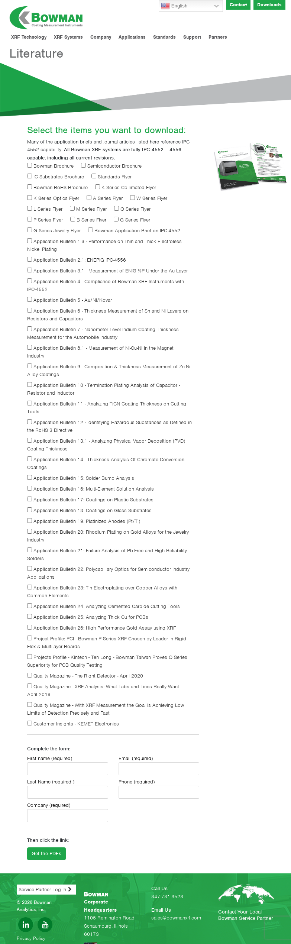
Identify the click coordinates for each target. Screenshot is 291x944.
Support (192, 37)
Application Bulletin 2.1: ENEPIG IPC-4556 (76, 260)
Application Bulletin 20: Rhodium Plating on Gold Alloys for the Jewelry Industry (108, 536)
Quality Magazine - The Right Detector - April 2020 (85, 676)
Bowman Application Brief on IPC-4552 (134, 230)
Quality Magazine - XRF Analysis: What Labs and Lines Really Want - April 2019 (104, 690)
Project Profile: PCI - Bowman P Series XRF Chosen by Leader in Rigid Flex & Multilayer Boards (106, 643)
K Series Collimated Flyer (125, 187)
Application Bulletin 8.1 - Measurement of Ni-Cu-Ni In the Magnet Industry (100, 352)
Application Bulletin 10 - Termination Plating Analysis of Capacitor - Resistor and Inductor (103, 389)
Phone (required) (159, 789)
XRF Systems (68, 37)
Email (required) (159, 765)
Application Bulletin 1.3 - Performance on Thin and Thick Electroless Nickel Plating (104, 245)
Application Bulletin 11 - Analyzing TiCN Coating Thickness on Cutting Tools (106, 408)
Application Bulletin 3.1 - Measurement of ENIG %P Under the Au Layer (107, 271)
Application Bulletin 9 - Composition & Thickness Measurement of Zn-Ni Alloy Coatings (108, 370)
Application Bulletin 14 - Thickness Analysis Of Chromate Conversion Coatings (105, 463)
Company (100, 37)
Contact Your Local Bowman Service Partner (245, 915)
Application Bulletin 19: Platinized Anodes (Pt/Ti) (83, 521)
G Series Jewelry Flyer (54, 230)
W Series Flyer (148, 198)
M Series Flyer (88, 209)
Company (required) (67, 812)
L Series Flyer (44, 209)
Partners (217, 37)
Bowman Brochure (50, 166)
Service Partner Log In (42, 889)
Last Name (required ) (67, 789)
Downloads (269, 4)
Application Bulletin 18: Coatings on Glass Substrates (89, 510)
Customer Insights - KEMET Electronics (73, 724)
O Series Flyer (132, 209)
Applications (132, 37)
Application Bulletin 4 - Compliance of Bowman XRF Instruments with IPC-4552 (105, 285)
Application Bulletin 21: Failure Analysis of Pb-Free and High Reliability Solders (107, 554)
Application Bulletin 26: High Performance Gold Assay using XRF (101, 628)
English (174, 5)
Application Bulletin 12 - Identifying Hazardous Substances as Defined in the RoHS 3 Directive (109, 426)
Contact (238, 4)
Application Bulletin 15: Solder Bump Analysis (80, 478)
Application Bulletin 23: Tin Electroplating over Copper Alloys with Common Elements (102, 592)
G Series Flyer (132, 220)
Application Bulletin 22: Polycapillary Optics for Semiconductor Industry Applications (108, 573)
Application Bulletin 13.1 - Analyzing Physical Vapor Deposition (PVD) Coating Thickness (106, 445)
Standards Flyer (111, 177)
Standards (164, 37)
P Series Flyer (45, 220)
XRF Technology (28, 37)
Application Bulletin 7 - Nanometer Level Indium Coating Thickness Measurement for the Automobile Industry (103, 333)
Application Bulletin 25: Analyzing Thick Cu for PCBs (87, 617)
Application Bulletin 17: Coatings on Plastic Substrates (90, 500)
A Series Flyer (105, 198)
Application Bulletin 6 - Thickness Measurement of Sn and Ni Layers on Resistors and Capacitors (107, 315)
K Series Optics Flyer (53, 198)
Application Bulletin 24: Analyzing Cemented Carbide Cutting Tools (103, 606)
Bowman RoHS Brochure (57, 187)
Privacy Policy (31, 938)
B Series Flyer (88, 220)
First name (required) (67, 765)
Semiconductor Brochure (111, 166)
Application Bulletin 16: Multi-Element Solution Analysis (90, 489)
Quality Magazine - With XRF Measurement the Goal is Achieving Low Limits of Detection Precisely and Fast (105, 709)
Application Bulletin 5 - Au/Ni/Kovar (69, 300)
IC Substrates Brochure (55, 177)
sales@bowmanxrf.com (176, 918)
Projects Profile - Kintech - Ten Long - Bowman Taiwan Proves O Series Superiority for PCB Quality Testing (107, 661)
